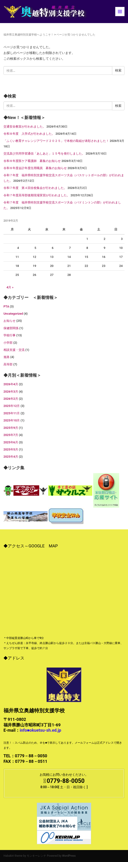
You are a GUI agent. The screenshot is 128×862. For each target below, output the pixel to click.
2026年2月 (10, 398)
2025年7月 (10, 435)
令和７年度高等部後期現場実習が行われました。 (36, 195)
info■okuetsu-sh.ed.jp (40, 730)
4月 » (9, 287)
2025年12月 (11, 406)
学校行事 (9, 335)
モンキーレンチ (36, 855)
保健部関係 (11, 328)
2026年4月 (10, 384)
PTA (6, 306)
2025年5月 (10, 449)
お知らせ (9, 320)
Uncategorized (13, 313)
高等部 (8, 364)
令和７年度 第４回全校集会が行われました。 (35, 188)
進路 (6, 357)
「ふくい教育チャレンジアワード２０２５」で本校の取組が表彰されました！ (56, 141)
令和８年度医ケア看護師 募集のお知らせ (32, 161)
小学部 (8, 342)
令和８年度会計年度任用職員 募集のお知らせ (35, 168)
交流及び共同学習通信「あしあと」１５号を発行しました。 (44, 153)
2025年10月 (11, 420)
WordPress (69, 855)
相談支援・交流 (14, 350)
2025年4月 (10, 456)
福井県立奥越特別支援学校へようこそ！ (28, 34)
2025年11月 (11, 413)
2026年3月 (10, 391)
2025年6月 (10, 442)
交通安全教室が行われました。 (24, 126)
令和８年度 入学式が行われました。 (29, 133)
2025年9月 (10, 428)
